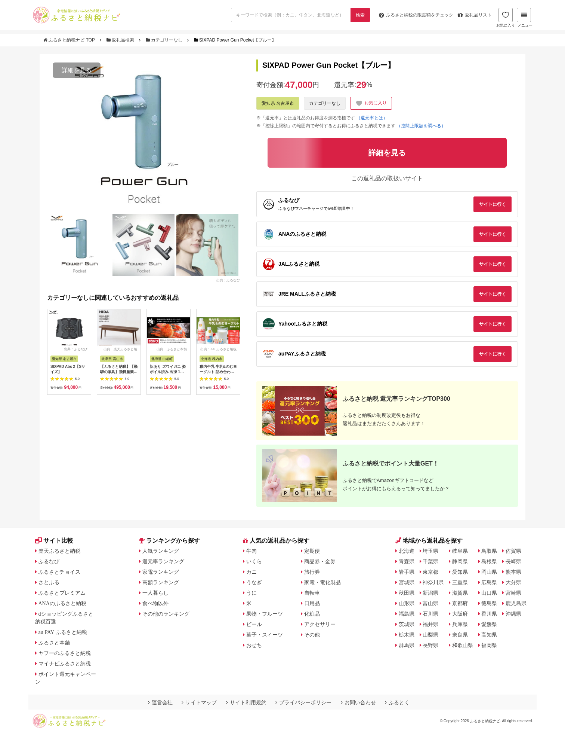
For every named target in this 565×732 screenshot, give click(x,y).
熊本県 (513, 571)
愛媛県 (489, 624)
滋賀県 (460, 592)
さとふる (48, 582)
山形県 (406, 603)
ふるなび (48, 561)
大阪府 (460, 613)
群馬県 (406, 645)
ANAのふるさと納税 (62, 603)
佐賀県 (513, 550)
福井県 (430, 624)
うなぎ (254, 582)
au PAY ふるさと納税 (62, 632)
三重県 (460, 582)
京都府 (460, 603)
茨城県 (406, 624)
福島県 (406, 613)
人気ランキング (160, 550)
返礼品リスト (475, 15)
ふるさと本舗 (54, 642)
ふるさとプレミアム (62, 592)
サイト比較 (54, 540)
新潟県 (430, 592)
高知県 (489, 634)
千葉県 (430, 561)
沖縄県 (513, 613)
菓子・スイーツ (264, 634)
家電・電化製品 (322, 582)
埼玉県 (430, 550)
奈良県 (460, 634)
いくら (254, 561)
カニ (251, 571)
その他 (312, 634)
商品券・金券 (320, 561)
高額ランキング (160, 582)
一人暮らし (155, 592)
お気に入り (505, 17)
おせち (254, 645)
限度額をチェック (416, 15)
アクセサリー (320, 624)
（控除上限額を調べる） (421, 125)
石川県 (430, 613)
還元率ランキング (163, 561)
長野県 (430, 645)
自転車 (312, 592)
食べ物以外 (155, 603)
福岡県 (489, 645)
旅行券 (312, 571)
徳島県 (489, 603)
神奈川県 (433, 582)
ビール (254, 624)
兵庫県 (460, 624)
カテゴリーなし (165, 40)
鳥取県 (489, 550)
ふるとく (397, 702)
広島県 (489, 582)
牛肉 (251, 550)
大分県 (513, 582)
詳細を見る (77, 70)
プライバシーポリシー (303, 702)
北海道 (406, 550)
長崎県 (513, 561)
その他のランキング (165, 613)
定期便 (312, 550)
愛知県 (460, 571)
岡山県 (489, 571)
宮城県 (406, 582)
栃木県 (406, 634)
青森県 (406, 561)
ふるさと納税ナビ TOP (69, 40)
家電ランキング (160, 571)
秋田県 (406, 592)
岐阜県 (460, 550)
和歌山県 (462, 645)
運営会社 (160, 702)
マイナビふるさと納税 (64, 663)
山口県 (489, 592)
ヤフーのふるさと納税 (64, 653)
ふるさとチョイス (59, 571)
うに (251, 592)
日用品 (312, 603)
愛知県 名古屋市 (278, 103)
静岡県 (460, 561)
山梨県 (430, 634)
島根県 (489, 561)
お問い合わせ (358, 702)
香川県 (489, 613)
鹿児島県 (516, 603)
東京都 (430, 571)
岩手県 (406, 571)
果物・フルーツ (264, 613)
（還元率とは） (372, 118)
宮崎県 (513, 592)
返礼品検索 (121, 40)
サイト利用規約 (246, 702)
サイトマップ (199, 702)
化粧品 (312, 613)
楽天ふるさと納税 (59, 550)
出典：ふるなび (228, 280)
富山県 (430, 603)
